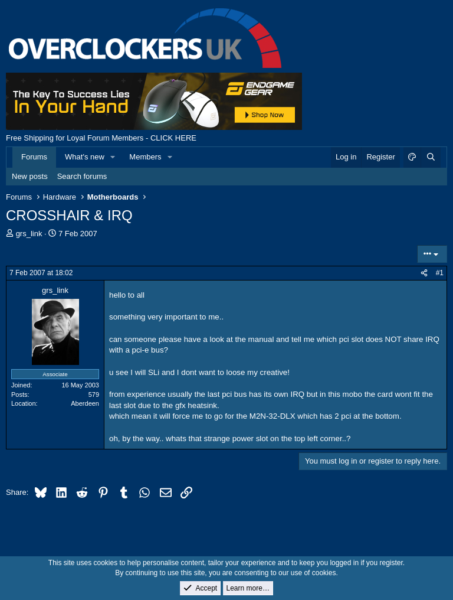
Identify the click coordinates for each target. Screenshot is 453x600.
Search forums (82, 176)
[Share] (424, 273)
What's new (84, 156)
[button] (113, 157)
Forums (34, 156)
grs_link (29, 233)
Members (145, 156)
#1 (440, 273)
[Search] (431, 157)
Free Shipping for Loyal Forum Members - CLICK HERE (101, 137)
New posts (30, 176)
